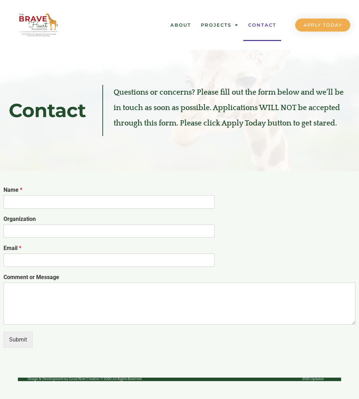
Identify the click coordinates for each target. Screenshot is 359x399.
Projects (219, 25)
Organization (20, 219)
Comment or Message (31, 277)
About (180, 25)
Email (12, 248)
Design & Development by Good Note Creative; (85, 379)
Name (13, 190)
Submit (18, 339)
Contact (262, 25)
